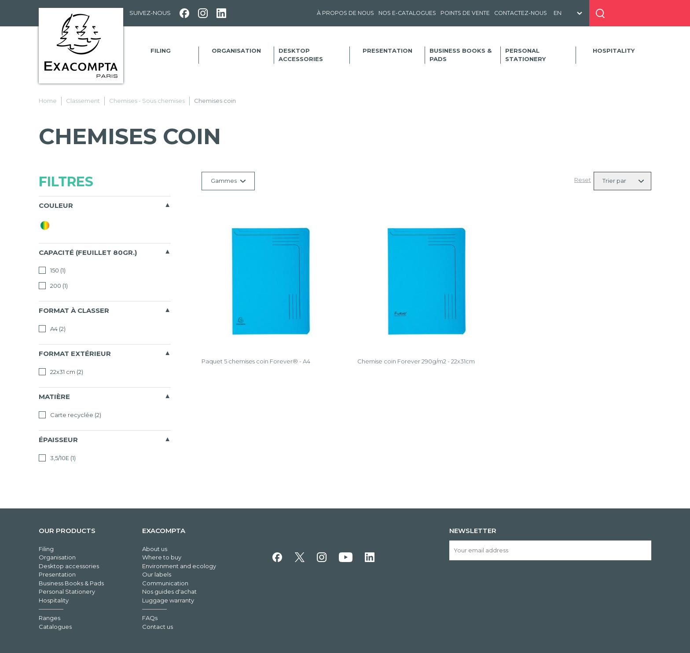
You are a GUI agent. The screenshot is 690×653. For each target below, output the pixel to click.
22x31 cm (61, 371)
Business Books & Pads (460, 55)
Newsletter (472, 530)
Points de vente (465, 13)
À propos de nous (345, 13)
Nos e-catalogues (407, 13)
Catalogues (55, 626)
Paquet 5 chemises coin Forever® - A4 (256, 361)
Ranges (49, 617)
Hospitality (614, 50)
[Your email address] (550, 550)
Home (48, 100)
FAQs (150, 617)
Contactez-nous (520, 13)
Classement (83, 100)
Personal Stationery (525, 55)
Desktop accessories (301, 55)
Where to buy (161, 557)
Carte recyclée (70, 414)
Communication (165, 583)
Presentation (387, 50)
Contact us (157, 626)
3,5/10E (57, 457)
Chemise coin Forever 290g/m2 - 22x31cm (416, 361)
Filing (160, 50)
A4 (52, 328)
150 (52, 270)
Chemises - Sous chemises (147, 100)
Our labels (156, 574)
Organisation (236, 50)
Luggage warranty (168, 600)
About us (154, 548)
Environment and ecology (179, 566)
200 (53, 285)
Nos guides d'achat (169, 591)
